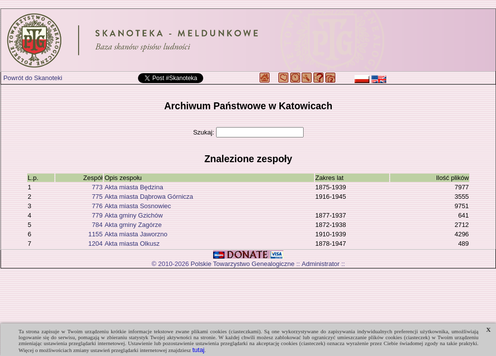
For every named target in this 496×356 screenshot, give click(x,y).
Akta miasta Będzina (133, 187)
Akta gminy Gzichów (133, 215)
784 (97, 224)
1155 (95, 234)
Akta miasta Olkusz (131, 243)
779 (97, 215)
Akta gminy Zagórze (133, 224)
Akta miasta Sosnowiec (137, 206)
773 (97, 187)
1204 (95, 243)
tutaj (198, 350)
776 (97, 206)
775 (97, 196)
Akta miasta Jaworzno (135, 234)
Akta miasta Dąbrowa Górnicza (148, 196)
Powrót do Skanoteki (32, 78)
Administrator (321, 263)
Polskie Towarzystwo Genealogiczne (243, 263)
